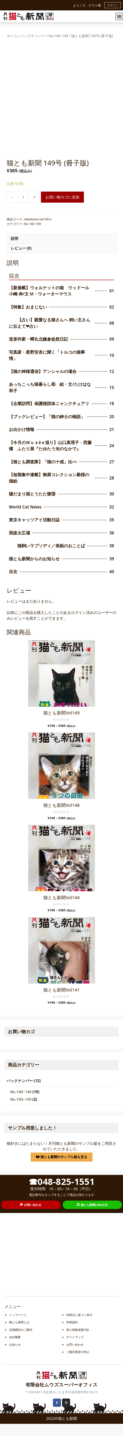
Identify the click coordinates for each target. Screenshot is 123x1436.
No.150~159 (21, 1111)
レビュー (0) (21, 260)
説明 (14, 250)
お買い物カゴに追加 (62, 209)
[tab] (61, 251)
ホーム (12, 35)
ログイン (112, 5)
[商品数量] (23, 209)
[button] (119, 16)
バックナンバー (32, 35)
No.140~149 (58, 35)
